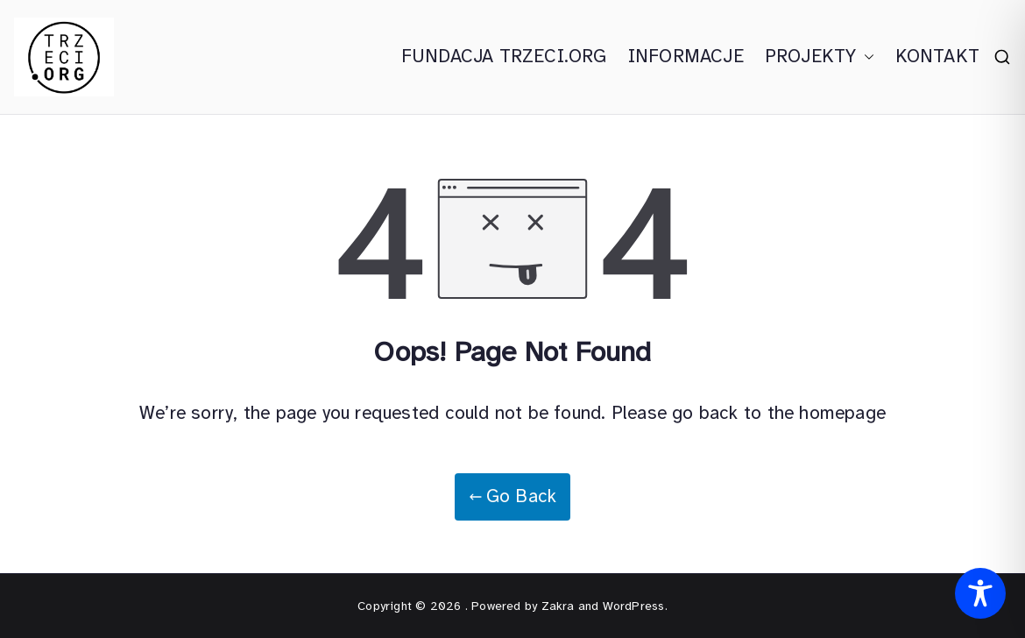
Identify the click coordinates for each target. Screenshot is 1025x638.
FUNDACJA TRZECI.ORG (504, 56)
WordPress (634, 606)
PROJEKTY (819, 57)
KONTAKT (937, 56)
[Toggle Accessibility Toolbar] (980, 593)
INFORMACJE (686, 56)
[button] (865, 57)
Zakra (558, 606)
